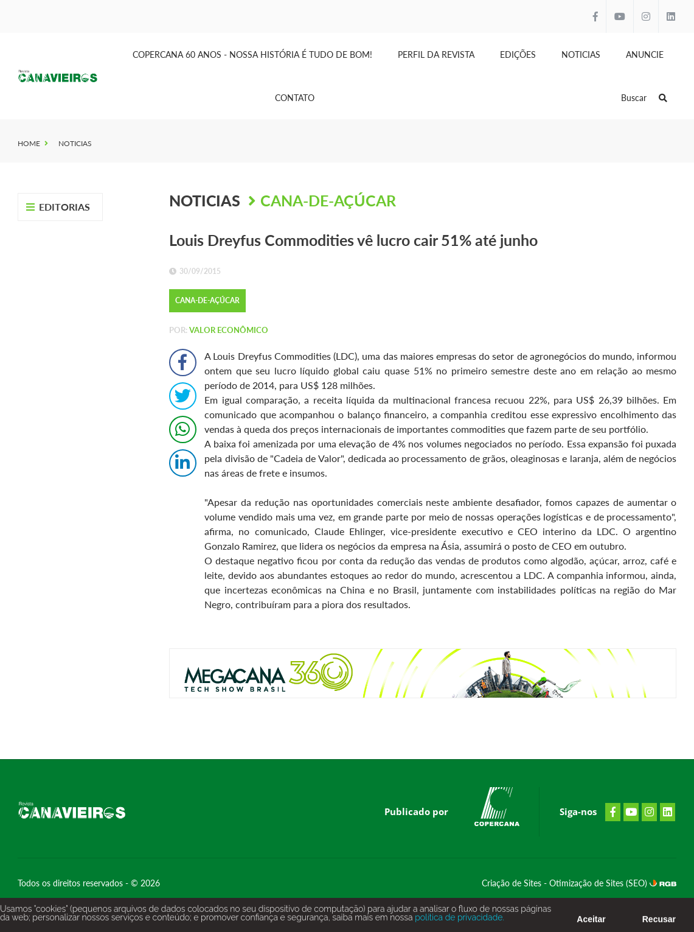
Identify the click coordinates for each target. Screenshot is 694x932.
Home (29, 143)
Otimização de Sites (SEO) (599, 883)
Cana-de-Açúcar (328, 200)
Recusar (659, 922)
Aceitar (591, 922)
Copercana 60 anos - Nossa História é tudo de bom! (252, 54)
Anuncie (645, 54)
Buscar (644, 98)
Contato (294, 98)
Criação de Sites (513, 883)
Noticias (580, 54)
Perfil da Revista (436, 54)
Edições (518, 54)
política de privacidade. (458, 920)
